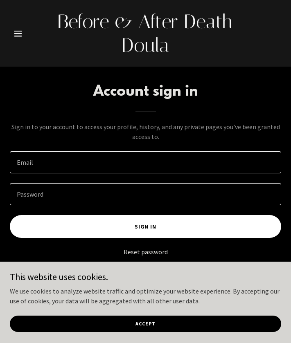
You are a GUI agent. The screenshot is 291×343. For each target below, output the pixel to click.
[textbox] (145, 162)
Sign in (146, 226)
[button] (30, 33)
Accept (145, 329)
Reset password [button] (146, 252)
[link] (145, 49)
